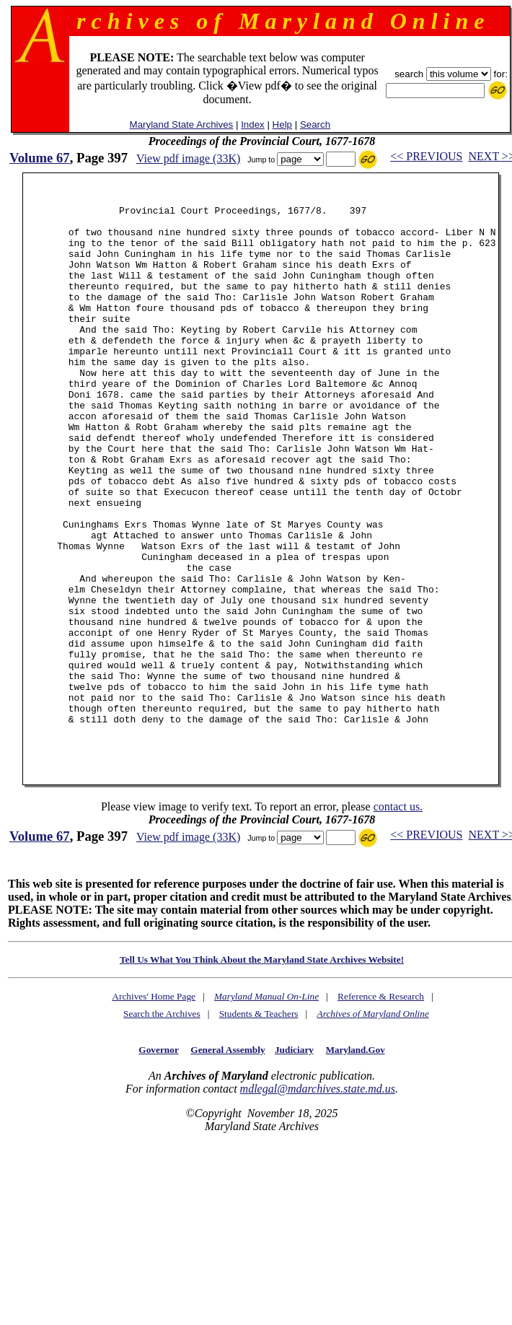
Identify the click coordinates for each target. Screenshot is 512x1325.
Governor (158, 1162)
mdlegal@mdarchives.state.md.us (317, 1201)
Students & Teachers (259, 1126)
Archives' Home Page (153, 1108)
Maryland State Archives (182, 124)
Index (253, 124)
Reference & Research (380, 1108)
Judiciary (294, 1162)
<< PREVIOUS (426, 156)
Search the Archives (161, 1126)
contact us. (398, 919)
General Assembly (227, 1162)
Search (315, 124)
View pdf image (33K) (188, 158)
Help (282, 124)
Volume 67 (39, 157)
